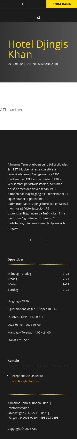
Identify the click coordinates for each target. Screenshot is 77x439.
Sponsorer (49, 64)
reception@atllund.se (25, 381)
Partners (33, 64)
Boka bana (62, 4)
